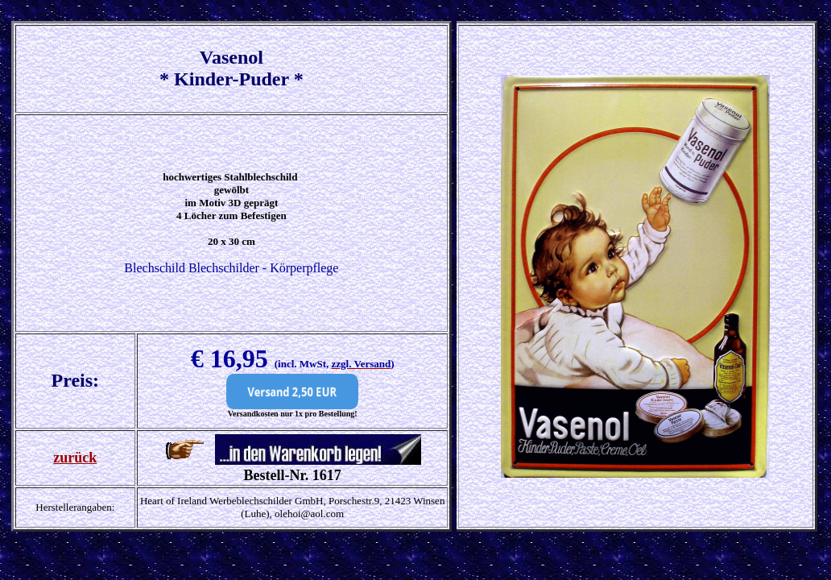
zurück (75, 458)
